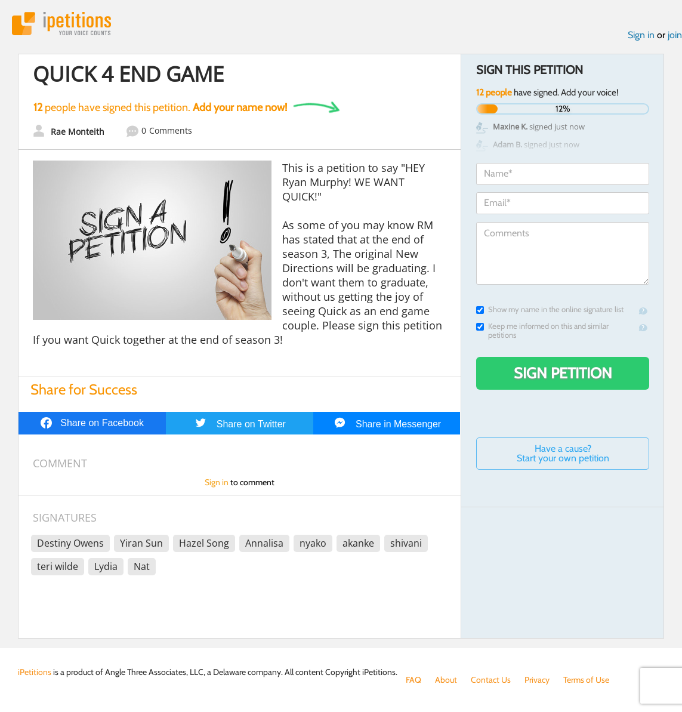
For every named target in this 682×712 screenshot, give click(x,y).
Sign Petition (563, 373)
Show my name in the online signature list (550, 309)
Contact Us (491, 679)
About (446, 679)
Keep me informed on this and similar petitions (542, 331)
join (675, 35)
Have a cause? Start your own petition (563, 453)
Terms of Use (586, 679)
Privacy (537, 679)
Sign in (641, 35)
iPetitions (61, 23)
